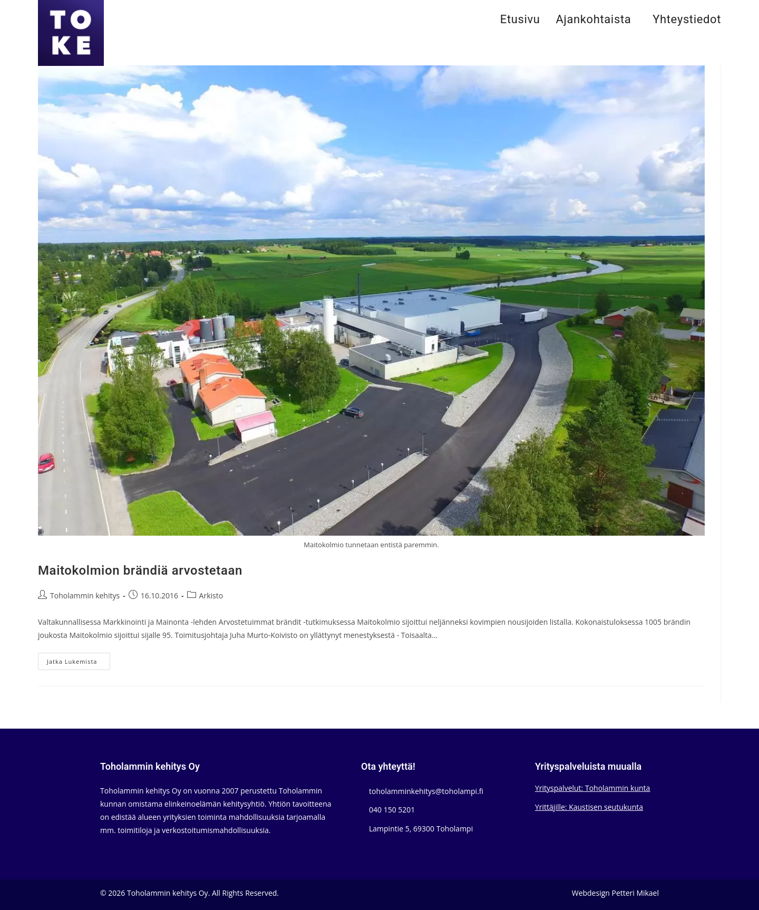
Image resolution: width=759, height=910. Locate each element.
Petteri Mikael (635, 893)
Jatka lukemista (78, 663)
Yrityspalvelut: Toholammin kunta (592, 788)
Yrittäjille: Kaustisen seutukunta (589, 807)
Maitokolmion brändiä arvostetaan (140, 571)
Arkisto (211, 595)
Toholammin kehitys (85, 595)
